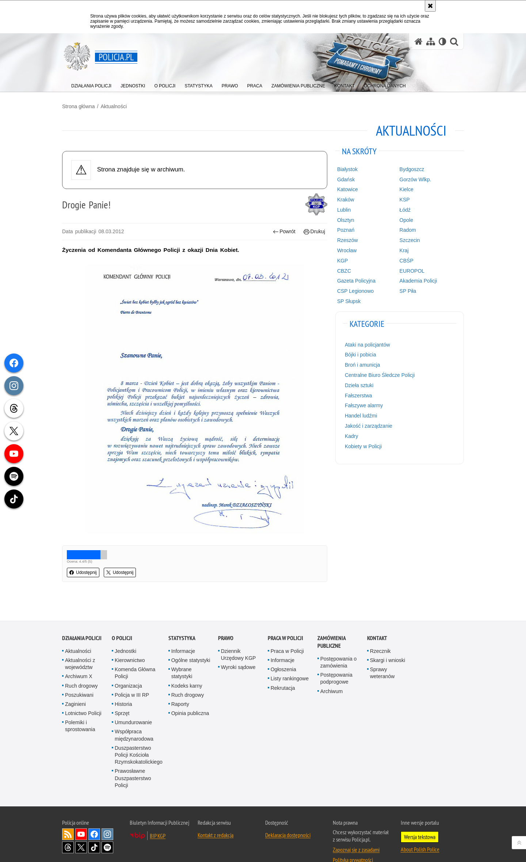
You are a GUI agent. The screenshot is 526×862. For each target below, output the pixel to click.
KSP (405, 200)
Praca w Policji (285, 621)
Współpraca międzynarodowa (134, 718)
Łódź (405, 210)
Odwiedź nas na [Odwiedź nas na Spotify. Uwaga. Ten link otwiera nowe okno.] (107, 830)
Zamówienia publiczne (331, 625)
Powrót (284, 231)
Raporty (180, 687)
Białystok (347, 169)
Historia (123, 687)
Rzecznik (380, 634)
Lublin (344, 210)
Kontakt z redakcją (215, 818)
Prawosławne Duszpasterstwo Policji (133, 761)
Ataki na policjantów (367, 345)
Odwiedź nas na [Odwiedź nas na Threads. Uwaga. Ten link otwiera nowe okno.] (68, 830)
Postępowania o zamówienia (338, 645)
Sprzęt (122, 696)
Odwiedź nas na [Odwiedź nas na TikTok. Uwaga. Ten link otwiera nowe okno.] (94, 830)
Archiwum (331, 674)
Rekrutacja (283, 671)
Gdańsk (346, 179)
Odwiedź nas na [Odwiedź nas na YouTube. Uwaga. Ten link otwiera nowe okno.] (81, 817)
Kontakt (377, 621)
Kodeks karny (186, 669)
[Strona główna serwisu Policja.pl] (419, 41)
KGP (342, 261)
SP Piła (408, 291)
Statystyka (181, 621)
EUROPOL (412, 271)
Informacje (183, 634)
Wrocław (347, 250)
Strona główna (78, 106)
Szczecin (410, 240)
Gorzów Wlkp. (415, 179)
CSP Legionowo (355, 291)
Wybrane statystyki (182, 656)
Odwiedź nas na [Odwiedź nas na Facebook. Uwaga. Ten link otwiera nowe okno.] (94, 817)
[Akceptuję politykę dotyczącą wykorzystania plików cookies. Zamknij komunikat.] (430, 6)
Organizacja (128, 669)
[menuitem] (91, 84)
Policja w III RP (132, 678)
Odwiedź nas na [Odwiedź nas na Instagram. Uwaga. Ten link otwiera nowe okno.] (107, 817)
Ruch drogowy (81, 669)
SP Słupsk (349, 301)
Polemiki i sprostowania (80, 709)
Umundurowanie (133, 705)
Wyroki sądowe (238, 650)
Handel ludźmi (361, 416)
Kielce (406, 189)
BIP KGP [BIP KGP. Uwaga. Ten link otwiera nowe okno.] (157, 819)
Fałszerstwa (358, 395)
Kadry (351, 436)
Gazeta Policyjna (356, 281)
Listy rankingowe (290, 662)
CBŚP (406, 261)
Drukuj (314, 231)
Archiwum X (78, 659)
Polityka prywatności (353, 843)
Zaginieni (75, 687)
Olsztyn (345, 220)
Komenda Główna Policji (135, 656)
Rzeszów (347, 240)
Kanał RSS (68, 817)
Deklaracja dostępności (287, 818)
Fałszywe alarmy (364, 405)
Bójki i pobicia (360, 355)
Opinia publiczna (190, 696)
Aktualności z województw (80, 646)
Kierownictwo (130, 643)
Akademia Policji (418, 281)
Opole (406, 220)
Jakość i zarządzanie (368, 426)
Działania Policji (82, 621)
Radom (408, 230)
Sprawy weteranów (382, 656)
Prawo (225, 621)
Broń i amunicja (362, 365)
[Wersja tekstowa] (442, 41)
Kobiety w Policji (363, 446)
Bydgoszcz (412, 169)
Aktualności (113, 106)
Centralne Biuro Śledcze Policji (380, 375)
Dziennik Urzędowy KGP (238, 637)
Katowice (347, 189)
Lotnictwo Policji (83, 696)
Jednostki (125, 634)
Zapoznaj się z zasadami (356, 832)
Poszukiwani (79, 678)
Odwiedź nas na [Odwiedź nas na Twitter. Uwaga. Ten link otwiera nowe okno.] (81, 830)
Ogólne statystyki (190, 643)
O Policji (122, 621)
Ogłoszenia (283, 652)
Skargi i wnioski (387, 643)
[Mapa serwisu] (430, 41)
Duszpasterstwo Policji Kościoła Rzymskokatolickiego (139, 738)
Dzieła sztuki (359, 385)
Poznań (345, 230)
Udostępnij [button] (83, 572)
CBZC (344, 271)
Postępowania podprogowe (336, 661)
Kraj (404, 250)
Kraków (345, 200)
